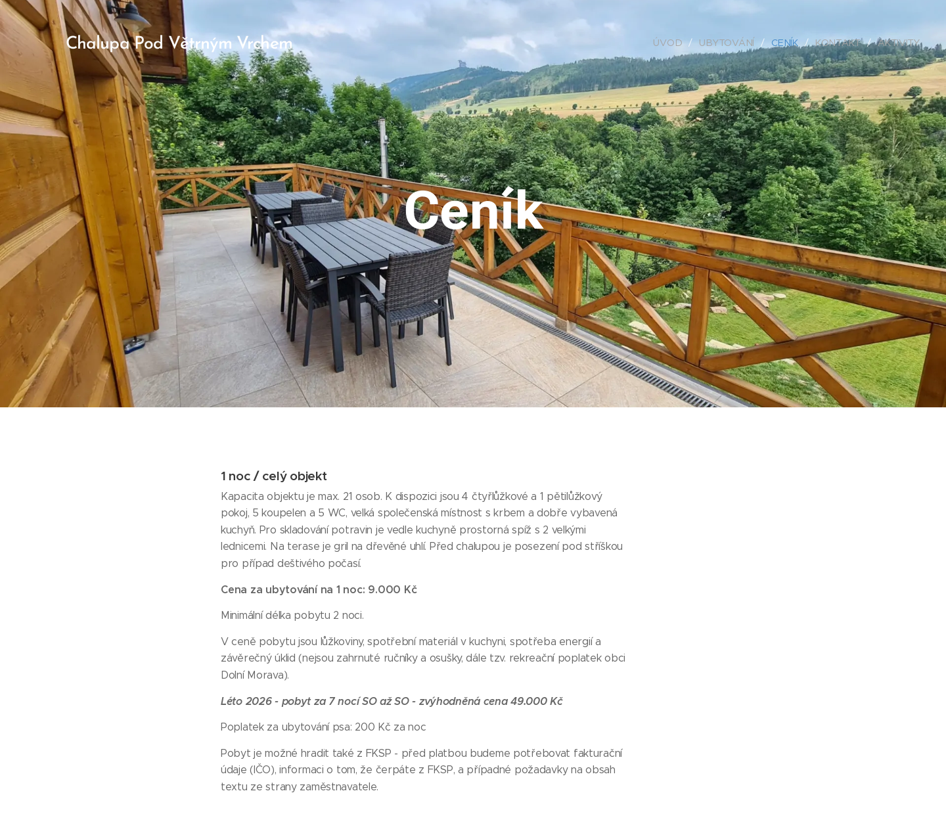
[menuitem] (670, 42)
